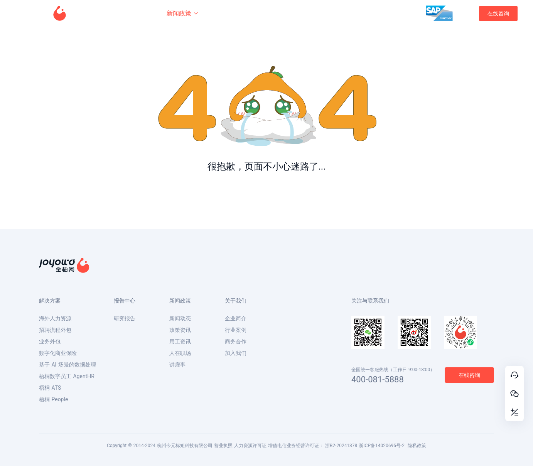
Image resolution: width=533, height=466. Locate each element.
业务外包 (50, 341)
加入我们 (235, 353)
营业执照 (223, 445)
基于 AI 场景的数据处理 (67, 364)
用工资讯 (180, 341)
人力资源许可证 (250, 445)
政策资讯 (180, 330)
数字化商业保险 (58, 353)
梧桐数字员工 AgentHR (66, 376)
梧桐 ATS (50, 387)
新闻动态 (180, 318)
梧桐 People (53, 399)
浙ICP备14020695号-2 (382, 445)
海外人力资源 (55, 318)
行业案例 (235, 330)
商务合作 (235, 341)
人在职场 (180, 353)
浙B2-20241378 (341, 445)
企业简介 (235, 318)
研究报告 (124, 318)
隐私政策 (417, 445)
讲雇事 (177, 364)
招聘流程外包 (55, 330)
